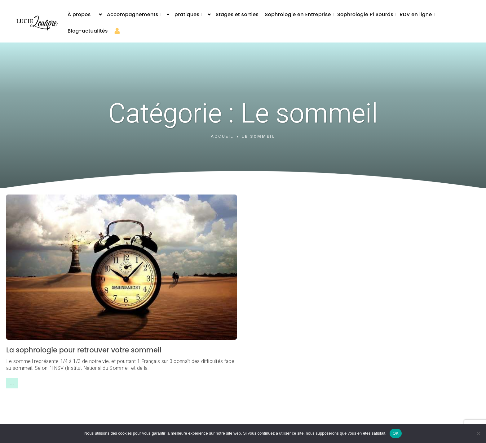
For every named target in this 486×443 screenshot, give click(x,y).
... (12, 383)
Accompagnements (132, 14)
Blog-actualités (88, 30)
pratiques (187, 14)
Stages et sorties (237, 14)
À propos (79, 14)
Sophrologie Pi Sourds (365, 14)
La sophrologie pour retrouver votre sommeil (83, 350)
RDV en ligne (416, 14)
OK (396, 433)
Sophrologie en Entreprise (298, 14)
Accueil (222, 136)
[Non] (478, 433)
